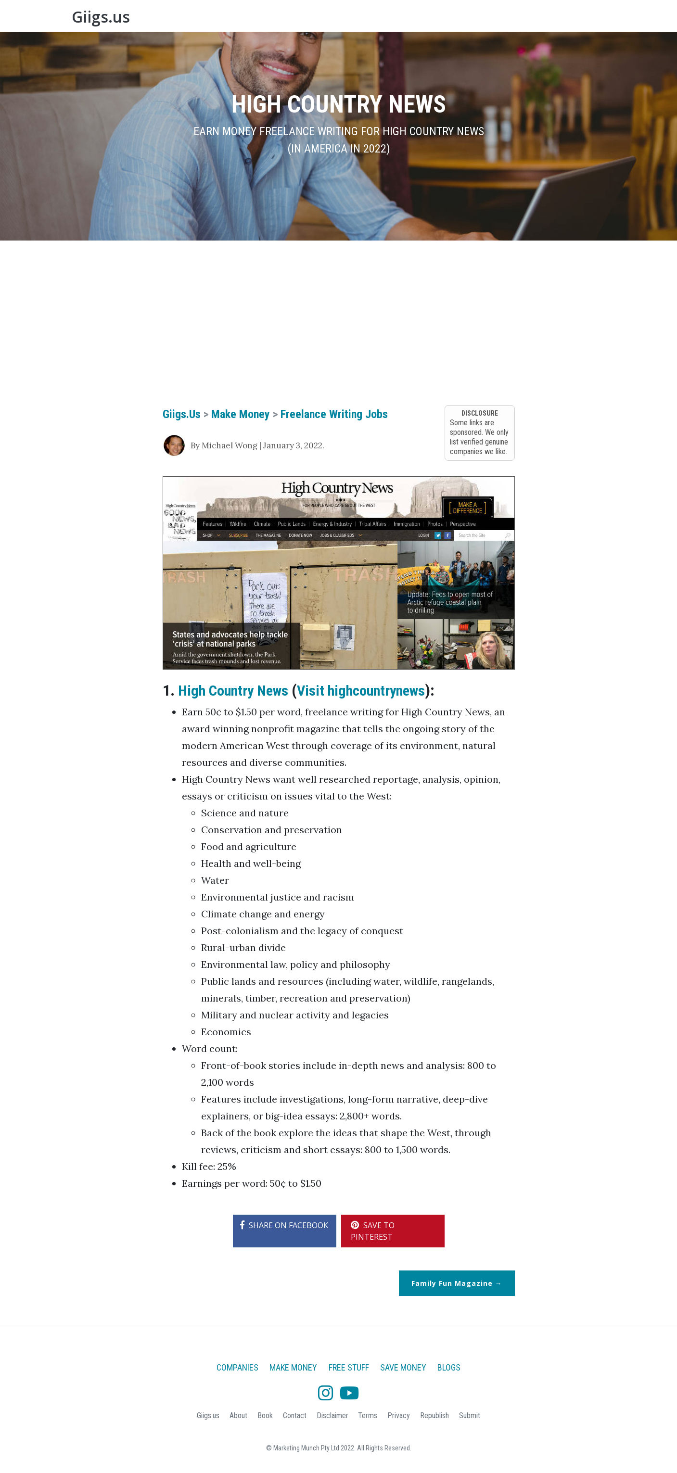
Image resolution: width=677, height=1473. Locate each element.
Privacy (398, 1415)
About (529, 19)
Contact (295, 1415)
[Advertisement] (339, 322)
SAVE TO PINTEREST (373, 1231)
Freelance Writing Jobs (334, 414)
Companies (322, 19)
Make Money (379, 19)
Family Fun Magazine (452, 1283)
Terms (367, 1415)
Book (560, 19)
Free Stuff (432, 19)
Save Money (484, 19)
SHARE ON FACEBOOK (284, 1225)
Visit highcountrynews (375, 690)
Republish (434, 1415)
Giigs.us (110, 19)
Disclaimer (332, 1415)
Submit (469, 1415)
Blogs (590, 19)
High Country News (237, 690)
